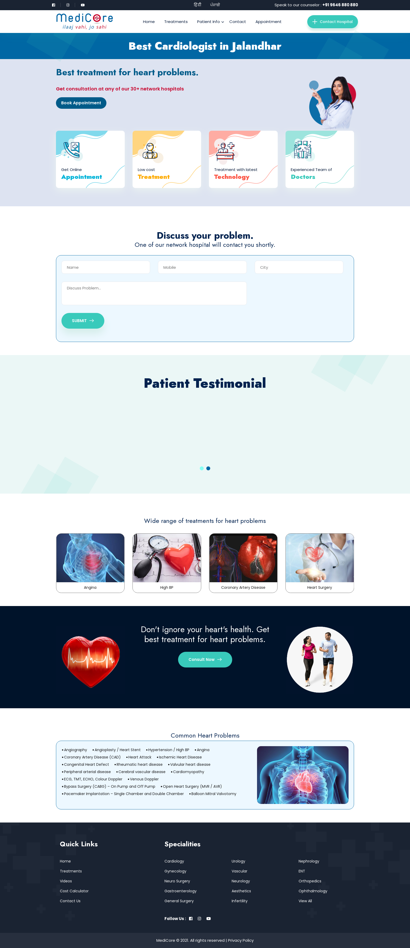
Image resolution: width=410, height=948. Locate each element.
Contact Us (70, 901)
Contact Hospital (332, 21)
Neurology (241, 881)
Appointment (268, 21)
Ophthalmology (313, 891)
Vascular (239, 871)
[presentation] (294, 292)
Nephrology (309, 861)
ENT (302, 871)
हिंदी (197, 5)
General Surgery (179, 901)
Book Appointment (81, 103)
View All (305, 901)
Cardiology (174, 861)
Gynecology (175, 871)
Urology (238, 861)
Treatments (176, 21)
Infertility (240, 901)
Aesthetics (241, 891)
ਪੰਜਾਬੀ (215, 5)
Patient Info (208, 21)
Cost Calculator (74, 891)
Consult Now (205, 659)
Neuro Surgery (177, 881)
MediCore (165, 940)
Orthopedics (310, 881)
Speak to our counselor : (316, 5)
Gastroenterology (180, 891)
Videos (66, 881)
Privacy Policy (241, 940)
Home (149, 21)
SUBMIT (83, 320)
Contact (237, 21)
